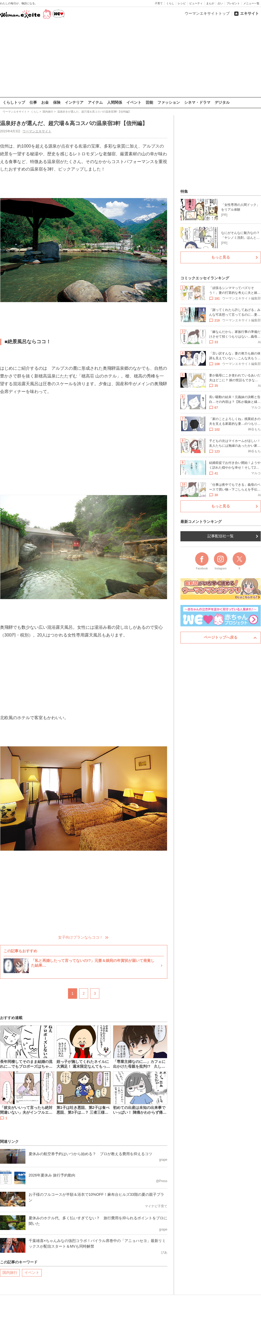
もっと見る (220, 257)
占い (220, 3)
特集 (184, 191)
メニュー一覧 (251, 3)
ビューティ (196, 3)
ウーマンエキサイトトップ (207, 13)
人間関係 (114, 102)
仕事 (33, 102)
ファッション (168, 102)
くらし (170, 3)
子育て (159, 3)
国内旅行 (9, 1272)
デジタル (222, 102)
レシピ (182, 3)
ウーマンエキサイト (36, 131)
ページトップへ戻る (220, 637)
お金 (45, 102)
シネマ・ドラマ (197, 102)
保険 (56, 102)
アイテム (95, 102)
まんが (210, 3)
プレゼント (233, 3)
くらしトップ (14, 102)
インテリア (74, 102)
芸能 (149, 102)
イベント (133, 102)
